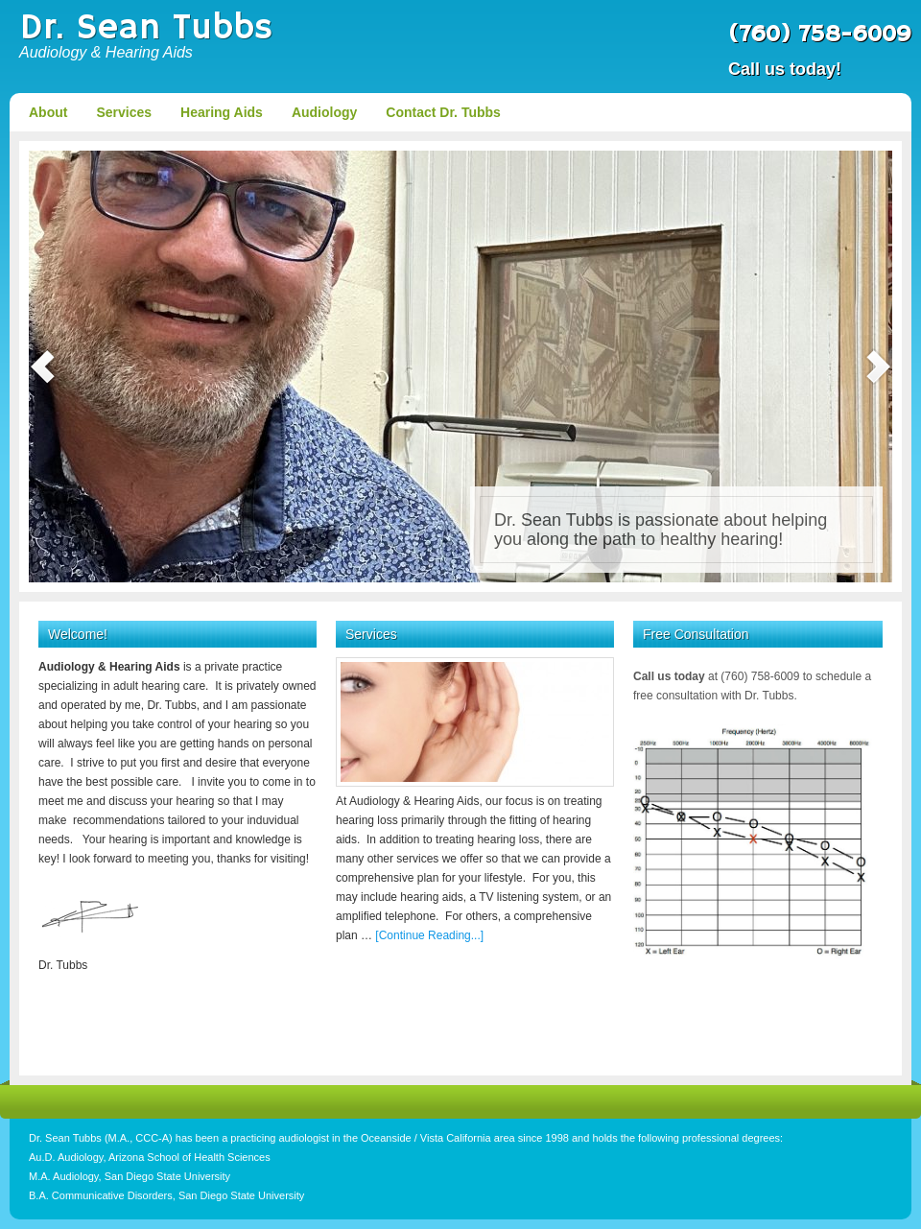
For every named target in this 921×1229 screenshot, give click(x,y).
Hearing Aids (221, 112)
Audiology (324, 112)
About (48, 112)
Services (124, 112)
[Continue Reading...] (429, 935)
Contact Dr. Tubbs (443, 112)
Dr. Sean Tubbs (145, 28)
